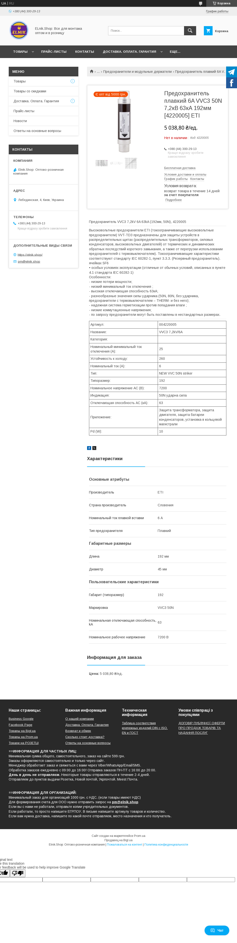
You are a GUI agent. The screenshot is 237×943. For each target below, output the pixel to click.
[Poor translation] (17, 873)
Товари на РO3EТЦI (24, 743)
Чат (216, 930)
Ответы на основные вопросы (37, 131)
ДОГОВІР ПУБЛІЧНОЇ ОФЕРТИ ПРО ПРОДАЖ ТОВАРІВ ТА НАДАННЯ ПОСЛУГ (201, 728)
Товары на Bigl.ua (22, 731)
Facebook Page (20, 725)
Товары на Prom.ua (23, 737)
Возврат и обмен (78, 731)
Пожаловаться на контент (124, 844)
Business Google (21, 719)
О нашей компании (79, 719)
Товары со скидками (30, 91)
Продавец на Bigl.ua (118, 840)
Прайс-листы (54, 51)
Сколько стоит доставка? (84, 737)
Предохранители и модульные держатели (137, 72)
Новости (20, 121)
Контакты (84, 51)
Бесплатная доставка (179, 168)
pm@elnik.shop (29, 261)
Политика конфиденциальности (166, 844)
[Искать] (190, 30)
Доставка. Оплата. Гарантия (129, 51)
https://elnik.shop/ (30, 254)
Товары (20, 51)
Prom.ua (139, 836)
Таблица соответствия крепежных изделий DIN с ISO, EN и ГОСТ (145, 728)
